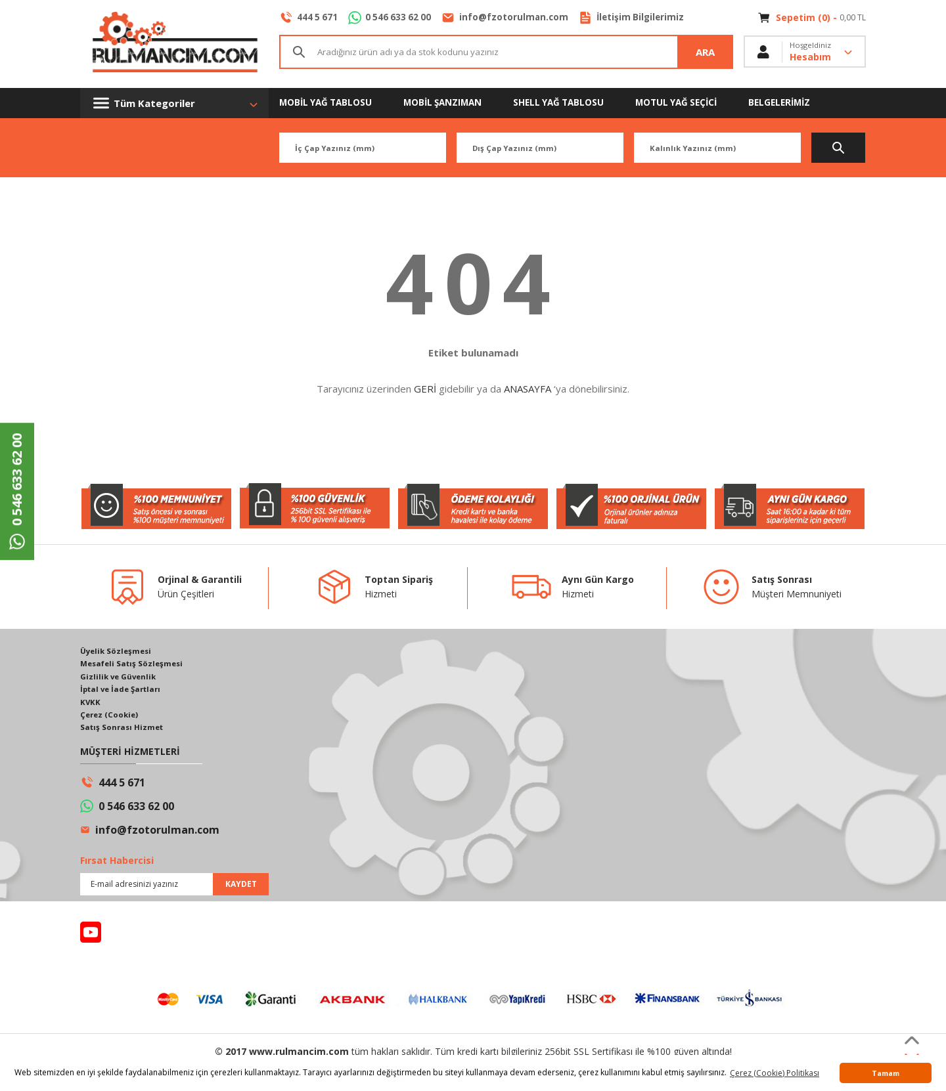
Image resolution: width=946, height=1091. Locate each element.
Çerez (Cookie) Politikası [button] (774, 1073)
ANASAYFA (527, 388)
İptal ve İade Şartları (123, 690)
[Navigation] (174, 103)
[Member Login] (805, 52)
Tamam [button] (885, 1073)
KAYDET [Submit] (241, 886)
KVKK (90, 703)
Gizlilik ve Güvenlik (120, 677)
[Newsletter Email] (174, 887)
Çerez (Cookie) (110, 716)
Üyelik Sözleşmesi (117, 650)
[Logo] (174, 44)
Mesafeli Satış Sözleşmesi (134, 664)
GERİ (425, 388)
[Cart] (811, 18)
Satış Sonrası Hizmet (123, 729)
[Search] (506, 52)
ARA (705, 52)
